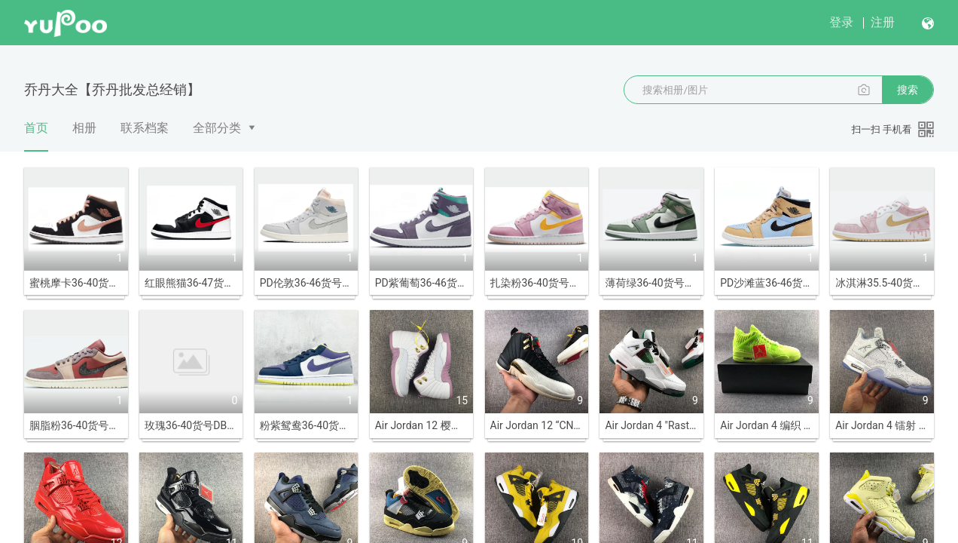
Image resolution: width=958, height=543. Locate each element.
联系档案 (145, 128)
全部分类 (217, 128)
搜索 (907, 90)
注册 (883, 22)
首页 (36, 136)
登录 (841, 22)
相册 (84, 128)
